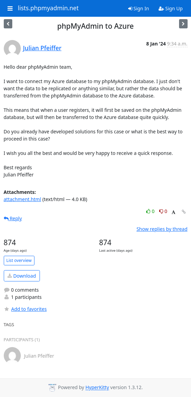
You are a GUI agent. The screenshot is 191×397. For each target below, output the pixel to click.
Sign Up (171, 8)
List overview (19, 260)
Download (22, 276)
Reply (13, 218)
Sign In (138, 8)
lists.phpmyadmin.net (48, 8)
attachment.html (22, 199)
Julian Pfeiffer (42, 48)
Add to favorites (25, 309)
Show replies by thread (161, 229)
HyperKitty (97, 387)
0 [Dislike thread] (163, 211)
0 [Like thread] (151, 211)
